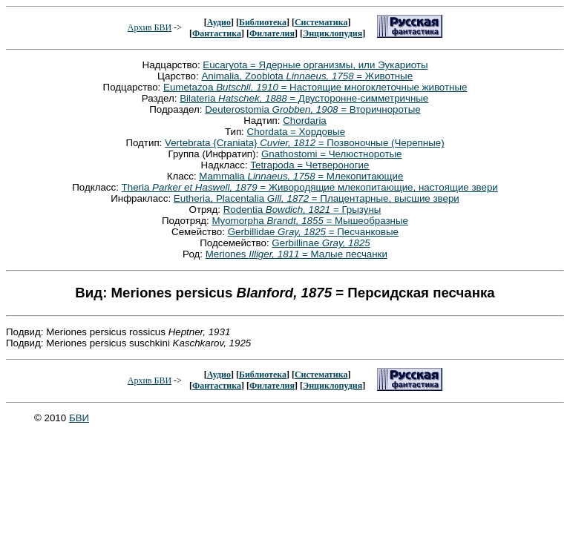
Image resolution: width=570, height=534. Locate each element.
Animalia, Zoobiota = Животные (307, 76)
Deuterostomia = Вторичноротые (313, 109)
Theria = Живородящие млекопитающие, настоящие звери (310, 187)
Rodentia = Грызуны (302, 209)
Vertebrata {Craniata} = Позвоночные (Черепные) (305, 142)
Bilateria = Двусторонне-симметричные (304, 98)
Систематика (321, 22)
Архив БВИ (149, 27)
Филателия (272, 33)
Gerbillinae (321, 242)
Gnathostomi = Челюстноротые (331, 153)
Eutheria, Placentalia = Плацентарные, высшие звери (316, 198)
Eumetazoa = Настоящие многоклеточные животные (315, 87)
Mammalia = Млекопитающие (301, 176)
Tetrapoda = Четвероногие (309, 165)
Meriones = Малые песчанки (296, 254)
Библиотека (262, 22)
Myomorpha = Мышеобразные (310, 220)
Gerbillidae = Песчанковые (313, 231)
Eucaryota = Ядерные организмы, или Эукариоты (315, 64)
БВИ (79, 417)
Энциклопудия (332, 33)
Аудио (219, 22)
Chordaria (305, 120)
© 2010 (51, 417)
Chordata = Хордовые (296, 131)
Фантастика (216, 33)
